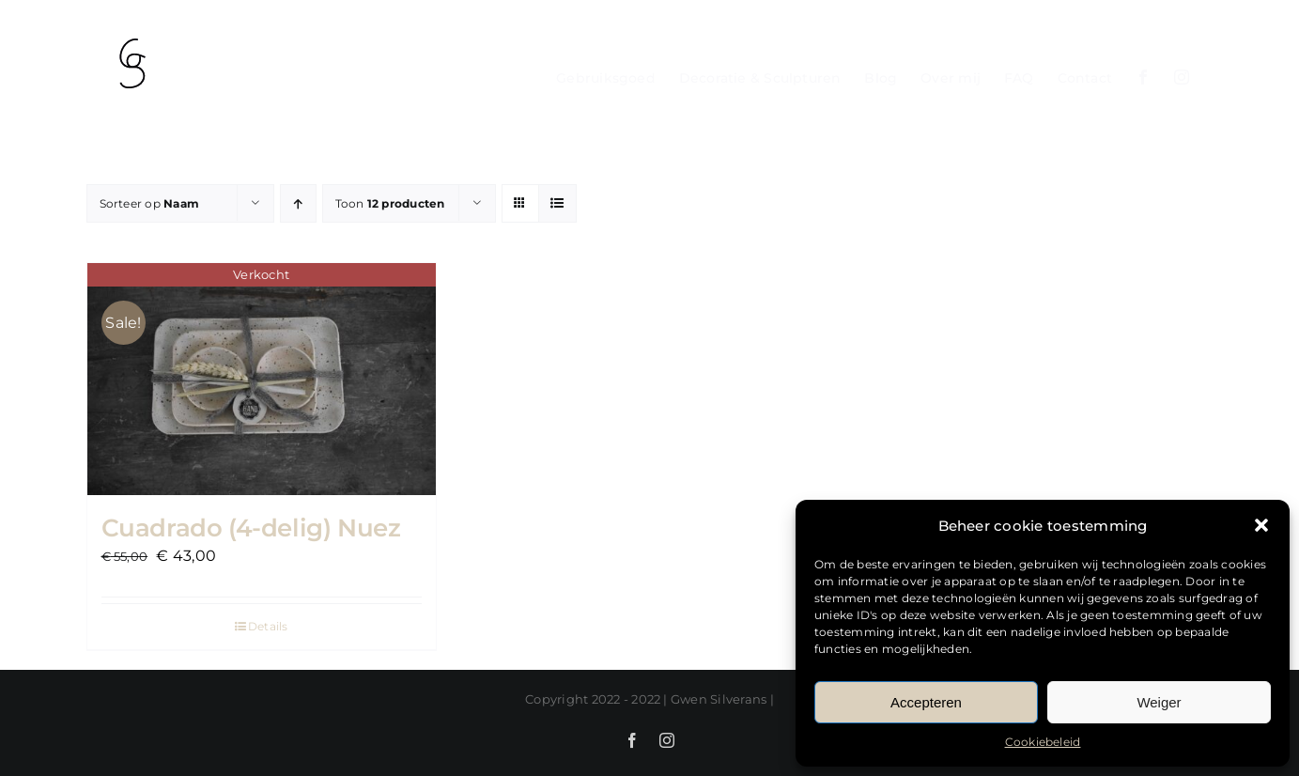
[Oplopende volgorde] (298, 203)
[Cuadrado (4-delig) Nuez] (261, 379)
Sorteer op (150, 203)
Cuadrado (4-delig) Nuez (251, 528)
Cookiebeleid (1043, 742)
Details (268, 626)
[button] (1261, 525)
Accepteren (926, 702)
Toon (390, 203)
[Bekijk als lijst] (557, 203)
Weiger (1159, 702)
